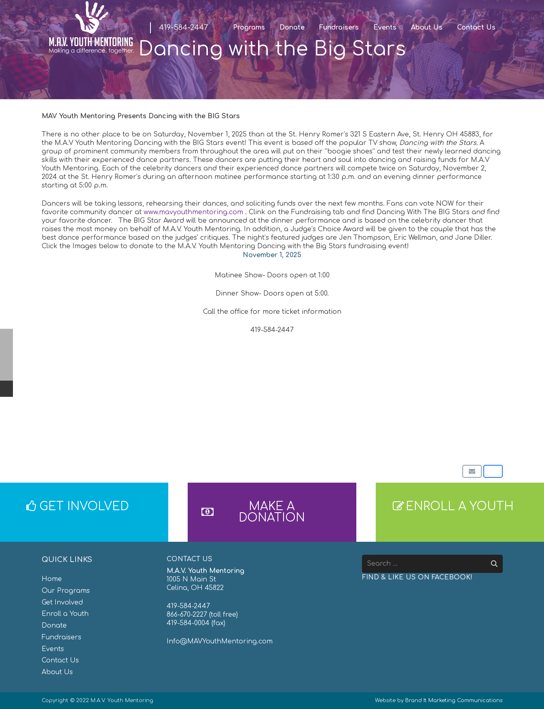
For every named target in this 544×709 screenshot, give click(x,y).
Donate (54, 625)
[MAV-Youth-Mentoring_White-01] (91, 27)
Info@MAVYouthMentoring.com (220, 641)
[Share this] (493, 471)
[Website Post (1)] (152, 421)
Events (53, 649)
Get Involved (62, 602)
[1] (152, 396)
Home (52, 579)
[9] (413, 421)
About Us (57, 672)
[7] (413, 404)
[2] (152, 404)
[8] (413, 413)
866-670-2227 (187, 614)
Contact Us (60, 660)
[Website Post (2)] (152, 430)
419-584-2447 (188, 606)
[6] (413, 396)
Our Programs (66, 590)
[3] (152, 413)
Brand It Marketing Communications (454, 700)
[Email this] (472, 471)
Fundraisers (61, 637)
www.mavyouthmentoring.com (193, 212)
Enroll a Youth (65, 613)
